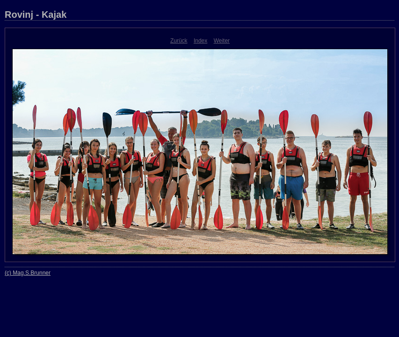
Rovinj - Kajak (35, 14)
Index (200, 40)
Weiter (222, 40)
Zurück (179, 40)
